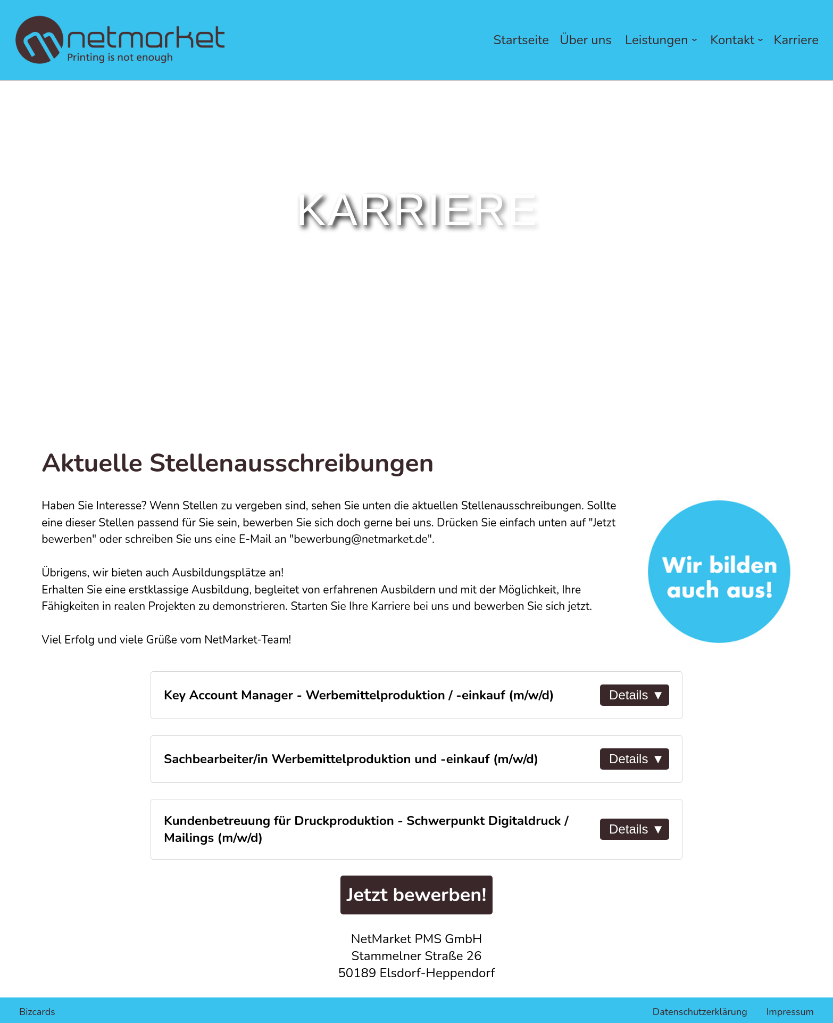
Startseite (521, 39)
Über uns (586, 39)
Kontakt (738, 39)
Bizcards (37, 1011)
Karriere (796, 39)
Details (636, 695)
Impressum (790, 1011)
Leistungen (663, 39)
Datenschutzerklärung (700, 1011)
